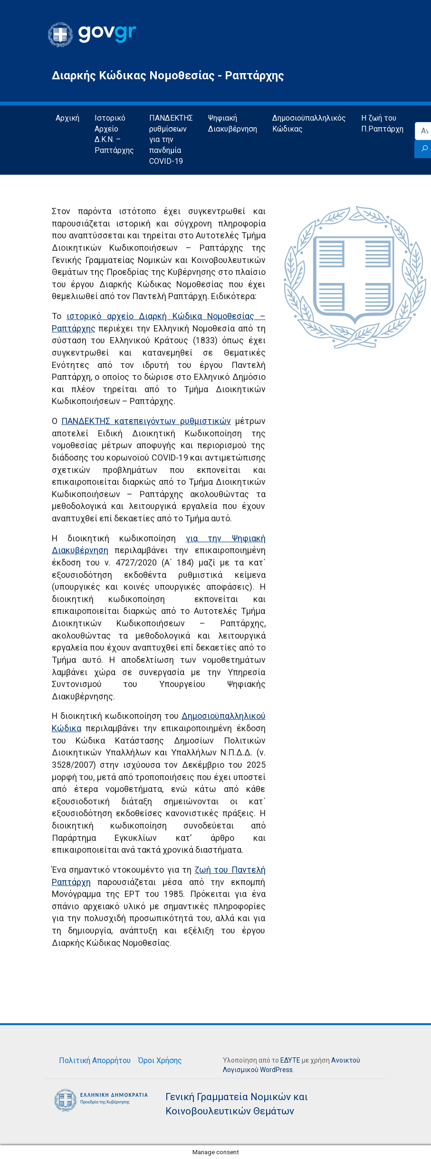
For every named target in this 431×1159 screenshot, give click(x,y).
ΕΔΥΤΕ (290, 1060)
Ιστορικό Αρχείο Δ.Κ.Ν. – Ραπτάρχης (114, 134)
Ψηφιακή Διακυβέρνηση (232, 123)
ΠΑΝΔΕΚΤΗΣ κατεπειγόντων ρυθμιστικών (146, 421)
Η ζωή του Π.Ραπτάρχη (382, 123)
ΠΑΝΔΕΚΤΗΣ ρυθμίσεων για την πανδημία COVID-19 (171, 139)
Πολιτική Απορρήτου (95, 1060)
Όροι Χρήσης (160, 1060)
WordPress (276, 1070)
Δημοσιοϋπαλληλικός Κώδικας (309, 123)
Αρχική (67, 117)
